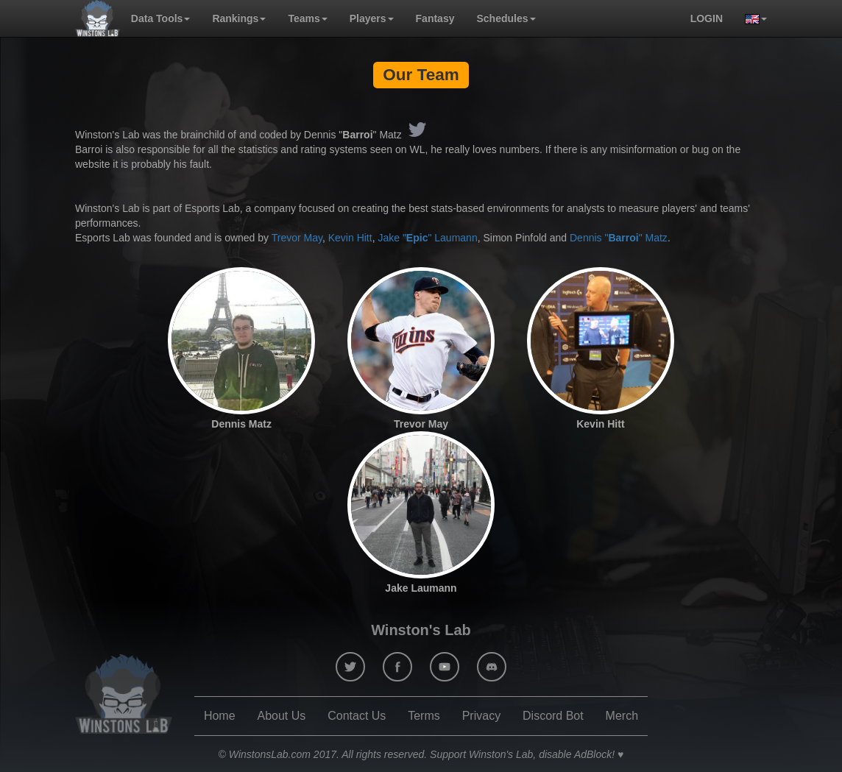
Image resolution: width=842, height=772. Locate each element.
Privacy (481, 715)
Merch (622, 715)
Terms (424, 715)
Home (220, 715)
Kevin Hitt (350, 238)
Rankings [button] (239, 18)
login (706, 18)
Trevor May (297, 238)
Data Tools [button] (161, 18)
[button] (750, 18)
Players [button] (372, 18)
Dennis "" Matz (619, 238)
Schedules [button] (505, 18)
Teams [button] (307, 18)
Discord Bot (553, 715)
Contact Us (357, 715)
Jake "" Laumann (427, 238)
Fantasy (435, 18)
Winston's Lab (421, 630)
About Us (281, 715)
